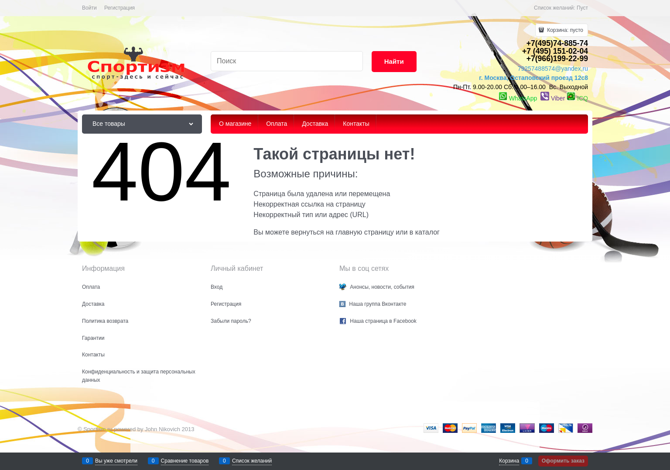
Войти (89, 8)
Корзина (509, 460)
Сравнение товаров (185, 460)
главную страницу (364, 232)
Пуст (582, 8)
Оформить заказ (563, 461)
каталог (427, 232)
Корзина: (564, 30)
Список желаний (252, 460)
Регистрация (119, 8)
